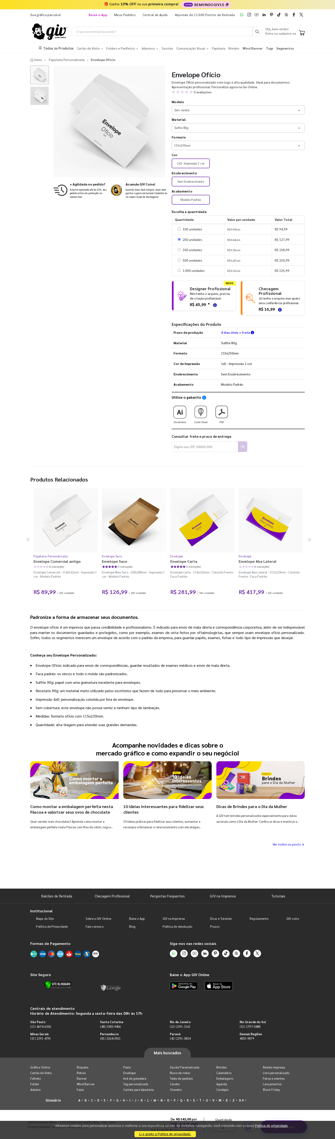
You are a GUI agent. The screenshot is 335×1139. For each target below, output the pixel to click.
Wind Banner (86, 1084)
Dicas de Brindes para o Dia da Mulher (251, 806)
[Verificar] (57, 985)
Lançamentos (272, 1084)
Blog (132, 927)
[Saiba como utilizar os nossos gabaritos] (204, 398)
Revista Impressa (274, 1068)
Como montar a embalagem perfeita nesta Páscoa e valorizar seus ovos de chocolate (71, 809)
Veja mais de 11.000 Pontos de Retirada (205, 15)
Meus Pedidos (125, 15)
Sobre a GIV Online (98, 919)
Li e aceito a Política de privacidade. (165, 1134)
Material (178, 120)
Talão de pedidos (181, 1079)
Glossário (53, 1100)
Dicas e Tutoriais (221, 919)
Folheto (35, 1079)
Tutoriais (278, 896)
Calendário (223, 1073)
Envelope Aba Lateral (257, 561)
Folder (34, 1084)
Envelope (176, 557)
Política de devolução (177, 927)
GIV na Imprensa (223, 896)
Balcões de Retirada (56, 896)
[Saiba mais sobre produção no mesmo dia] (80, 190)
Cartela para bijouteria (138, 1090)
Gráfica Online (40, 1068)
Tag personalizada (135, 1084)
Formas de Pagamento (50, 943)
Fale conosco (95, 927)
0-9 (241, 1101)
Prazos (214, 927)
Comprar (284, 876)
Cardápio (222, 1090)
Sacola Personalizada (184, 1068)
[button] (238, 92)
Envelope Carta (183, 561)
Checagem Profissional (112, 896)
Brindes (221, 1068)
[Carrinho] (302, 33)
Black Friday (271, 1090)
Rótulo (81, 1073)
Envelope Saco (112, 557)
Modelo (178, 102)
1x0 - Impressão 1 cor (191, 163)
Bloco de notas (180, 1073)
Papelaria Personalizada (51, 557)
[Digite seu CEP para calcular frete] (205, 446)
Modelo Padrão (191, 200)
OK (243, 447)
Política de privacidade (271, 1126)
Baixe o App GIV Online (189, 975)
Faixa (80, 1090)
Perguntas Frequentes (167, 896)
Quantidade (223, 870)
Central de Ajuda (155, 15)
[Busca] (257, 31)
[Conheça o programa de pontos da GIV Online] (139, 190)
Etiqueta (83, 1068)
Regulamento (259, 919)
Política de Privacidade (52, 927)
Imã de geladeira (134, 1079)
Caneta (175, 1084)
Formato (179, 137)
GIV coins (292, 919)
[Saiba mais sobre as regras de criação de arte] (214, 305)
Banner (82, 1079)
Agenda (221, 1084)
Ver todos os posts (289, 844)
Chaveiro (176, 1090)
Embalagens (224, 1079)
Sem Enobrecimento (191, 182)
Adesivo (35, 1090)
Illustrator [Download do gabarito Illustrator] (180, 413)
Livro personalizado (276, 1073)
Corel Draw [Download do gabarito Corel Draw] (201, 413)
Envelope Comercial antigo (57, 561)
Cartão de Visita (41, 1073)
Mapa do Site (45, 919)
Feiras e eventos (274, 1079)
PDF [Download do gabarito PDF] (222, 413)
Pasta (127, 1068)
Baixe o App (137, 919)
